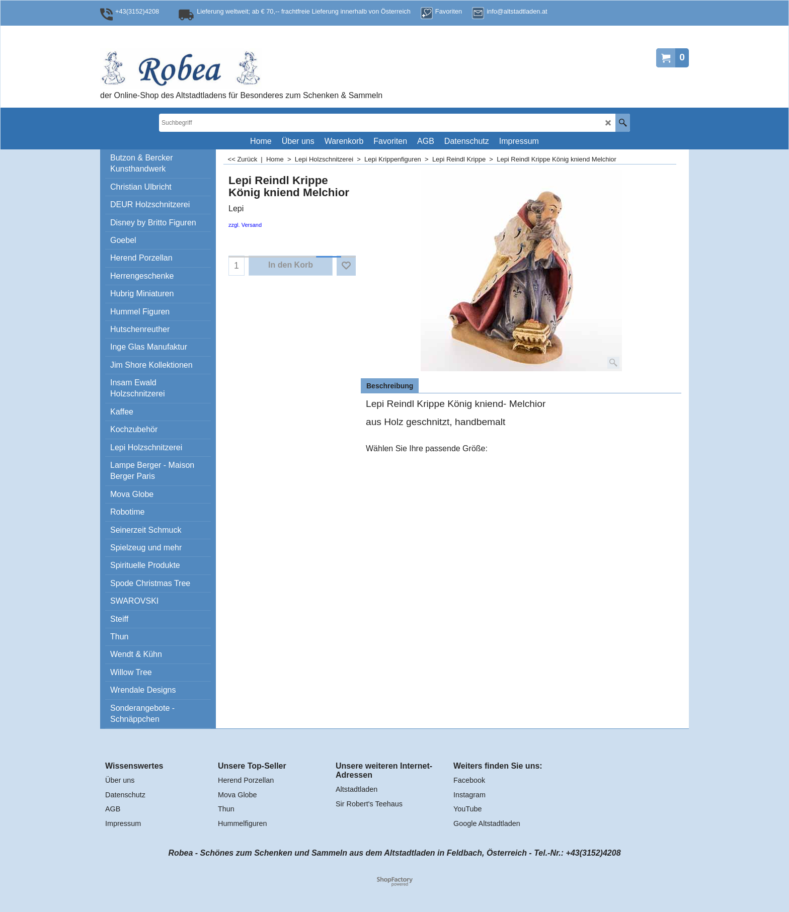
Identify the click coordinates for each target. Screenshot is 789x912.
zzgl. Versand (245, 225)
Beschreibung (389, 386)
